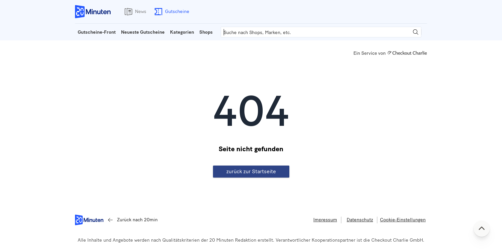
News (134, 11)
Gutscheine (170, 11)
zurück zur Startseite (251, 171)
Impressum (325, 220)
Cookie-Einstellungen (403, 220)
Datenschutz (360, 220)
